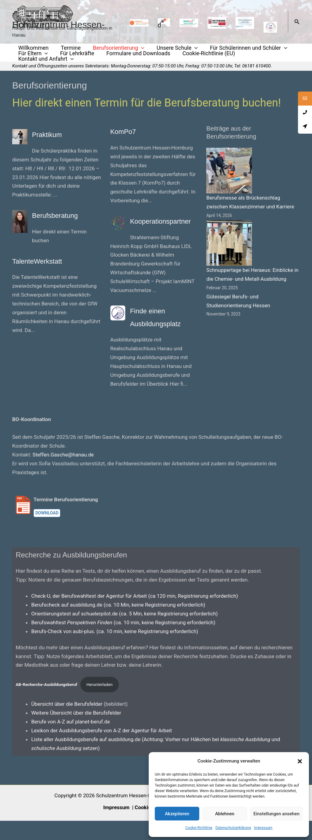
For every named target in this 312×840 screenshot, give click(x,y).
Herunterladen (100, 703)
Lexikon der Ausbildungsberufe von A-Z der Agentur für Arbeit (101, 750)
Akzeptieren (177, 814)
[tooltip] (304, 100)
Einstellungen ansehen (277, 814)
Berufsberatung (65, 217)
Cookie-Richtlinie (198, 828)
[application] (130, 49)
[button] (300, 761)
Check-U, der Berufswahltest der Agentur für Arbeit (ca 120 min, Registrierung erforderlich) (134, 615)
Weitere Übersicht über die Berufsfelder (76, 732)
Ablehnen (224, 814)
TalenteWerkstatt (48, 263)
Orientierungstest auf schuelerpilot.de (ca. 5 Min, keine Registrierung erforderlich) (124, 633)
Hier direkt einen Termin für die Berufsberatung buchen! (146, 105)
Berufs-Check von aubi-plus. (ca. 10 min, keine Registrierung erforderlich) (114, 650)
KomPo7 (129, 133)
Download (46, 532)
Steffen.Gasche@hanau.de (63, 474)
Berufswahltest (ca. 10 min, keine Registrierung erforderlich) (123, 642)
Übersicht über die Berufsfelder (67, 723)
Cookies (144, 827)
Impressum (263, 828)
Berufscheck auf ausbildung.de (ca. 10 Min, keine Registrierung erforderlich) (118, 624)
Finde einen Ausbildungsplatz (154, 329)
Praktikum (53, 136)
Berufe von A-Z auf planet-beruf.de (70, 741)
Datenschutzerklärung (233, 828)
